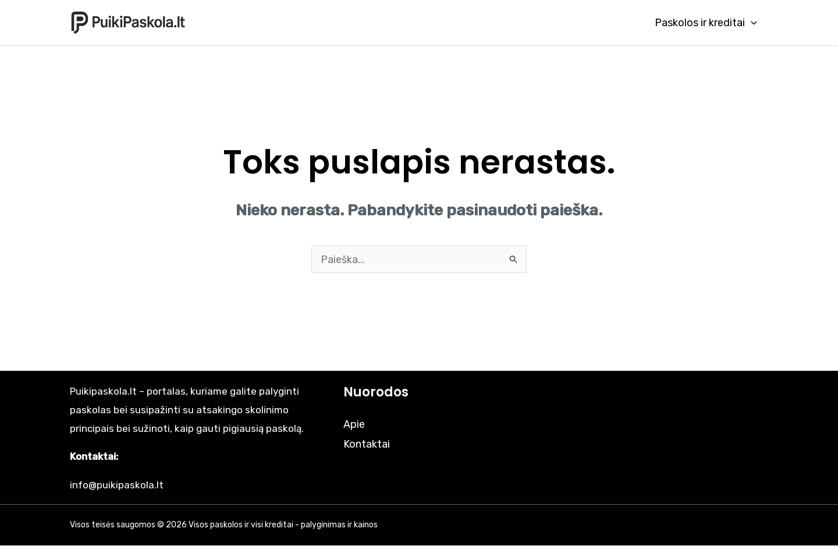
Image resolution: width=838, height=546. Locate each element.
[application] (751, 22)
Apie (354, 424)
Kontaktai (366, 444)
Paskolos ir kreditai (706, 22)
